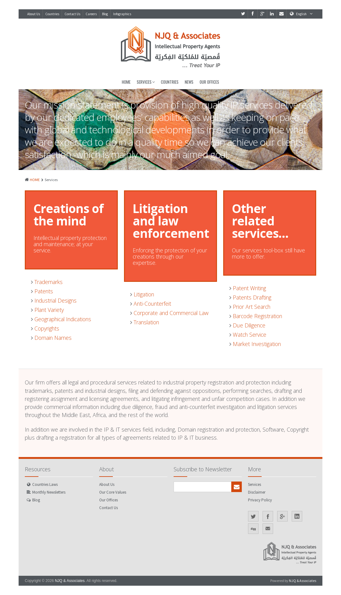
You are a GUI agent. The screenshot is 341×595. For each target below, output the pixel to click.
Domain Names (51, 337)
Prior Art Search (249, 306)
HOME (35, 179)
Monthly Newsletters (48, 492)
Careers (91, 14)
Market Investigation (255, 344)
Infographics (122, 14)
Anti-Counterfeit (150, 303)
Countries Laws (45, 484)
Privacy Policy (260, 500)
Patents (42, 291)
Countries (52, 14)
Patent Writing (247, 288)
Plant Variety (47, 309)
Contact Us (72, 14)
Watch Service (247, 334)
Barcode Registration (255, 316)
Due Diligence (247, 325)
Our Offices (209, 82)
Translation (144, 322)
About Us (33, 14)
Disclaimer (256, 492)
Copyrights (45, 328)
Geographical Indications (61, 319)
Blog (105, 14)
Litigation (142, 294)
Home (126, 82)
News (189, 82)
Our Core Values (112, 492)
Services (146, 82)
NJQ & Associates (70, 581)
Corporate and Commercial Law (169, 313)
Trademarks (47, 282)
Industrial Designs (54, 300)
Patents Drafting (250, 297)
